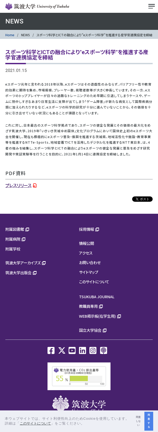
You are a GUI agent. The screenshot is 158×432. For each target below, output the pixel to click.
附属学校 (12, 249)
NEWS (25, 35)
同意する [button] (149, 421)
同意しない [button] (138, 421)
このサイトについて (94, 281)
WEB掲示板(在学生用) (97, 316)
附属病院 (12, 239)
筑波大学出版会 (18, 272)
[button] (86, 424)
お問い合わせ (90, 262)
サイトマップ (88, 272)
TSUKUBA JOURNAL (96, 296)
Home (9, 35)
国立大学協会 (90, 330)
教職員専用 (88, 306)
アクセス (86, 253)
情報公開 (86, 243)
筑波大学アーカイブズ (23, 262)
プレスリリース (18, 185)
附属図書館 (14, 229)
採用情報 (86, 229)
